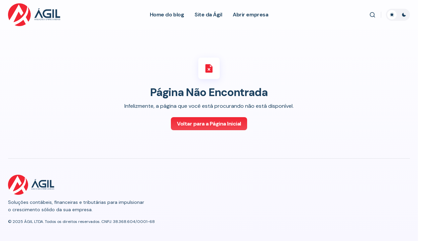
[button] (372, 14)
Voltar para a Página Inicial (209, 123)
